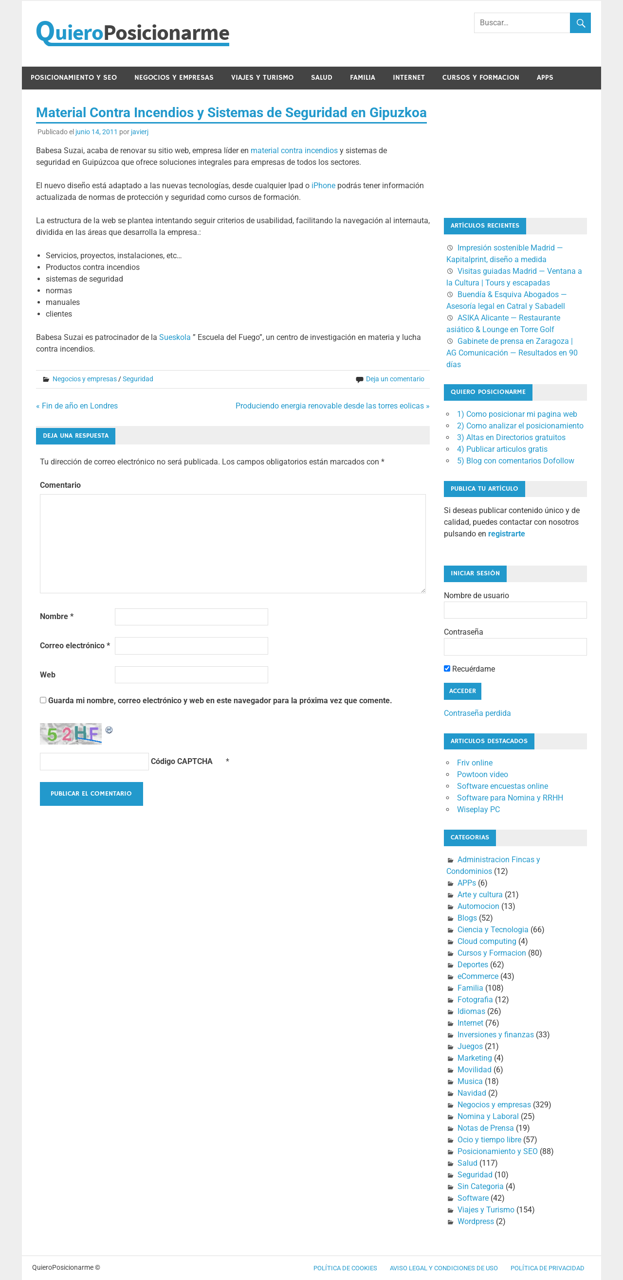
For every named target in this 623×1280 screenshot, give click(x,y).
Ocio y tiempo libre (489, 1139)
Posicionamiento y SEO (74, 77)
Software (473, 1198)
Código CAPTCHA (182, 761)
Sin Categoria (481, 1186)
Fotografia (475, 999)
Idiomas (471, 1011)
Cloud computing (487, 941)
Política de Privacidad (548, 1268)
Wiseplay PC (478, 809)
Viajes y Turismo (262, 77)
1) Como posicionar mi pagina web (517, 414)
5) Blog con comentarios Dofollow (515, 460)
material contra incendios (294, 150)
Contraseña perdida (477, 713)
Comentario (60, 485)
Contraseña (463, 632)
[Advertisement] (492, 151)
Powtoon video (482, 774)
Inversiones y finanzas (496, 1034)
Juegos (470, 1046)
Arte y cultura (480, 894)
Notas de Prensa (486, 1128)
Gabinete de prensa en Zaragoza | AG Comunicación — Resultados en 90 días (512, 353)
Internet (409, 77)
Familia (362, 77)
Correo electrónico (75, 645)
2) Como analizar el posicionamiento (520, 425)
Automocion (478, 906)
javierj (139, 132)
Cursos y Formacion (480, 77)
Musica (470, 1081)
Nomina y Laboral (488, 1116)
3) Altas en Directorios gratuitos (511, 437)
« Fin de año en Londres (77, 405)
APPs (545, 77)
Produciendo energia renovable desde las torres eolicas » (333, 405)
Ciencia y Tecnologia (493, 929)
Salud (321, 77)
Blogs (467, 918)
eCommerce (478, 976)
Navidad (472, 1093)
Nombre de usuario (476, 595)
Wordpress (476, 1221)
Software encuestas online (502, 786)
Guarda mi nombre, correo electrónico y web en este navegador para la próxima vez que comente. (220, 700)
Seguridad (138, 379)
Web (47, 674)
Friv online (475, 762)
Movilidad (475, 1069)
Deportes (473, 964)
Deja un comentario (395, 379)
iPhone (323, 185)
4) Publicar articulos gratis (502, 449)
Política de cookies (345, 1268)
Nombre (56, 616)
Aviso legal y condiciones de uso (444, 1268)
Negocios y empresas (174, 77)
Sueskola (175, 337)
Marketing (475, 1058)
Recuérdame (469, 669)
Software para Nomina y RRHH (510, 797)
